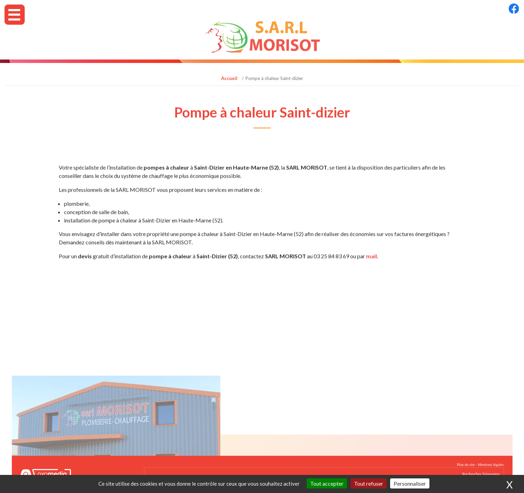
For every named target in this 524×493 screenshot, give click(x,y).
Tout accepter (327, 483)
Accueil (229, 78)
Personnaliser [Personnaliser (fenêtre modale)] (410, 483)
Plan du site (466, 464)
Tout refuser (368, 483)
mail (371, 262)
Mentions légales (491, 464)
